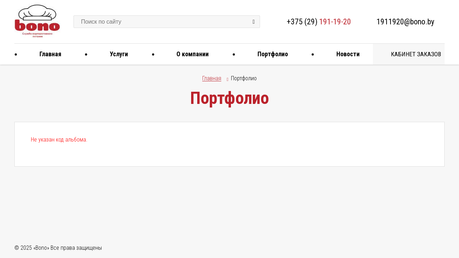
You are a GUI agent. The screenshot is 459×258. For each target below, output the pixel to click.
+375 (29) (319, 21)
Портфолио (270, 54)
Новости (345, 54)
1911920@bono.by (405, 21)
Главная (47, 54)
